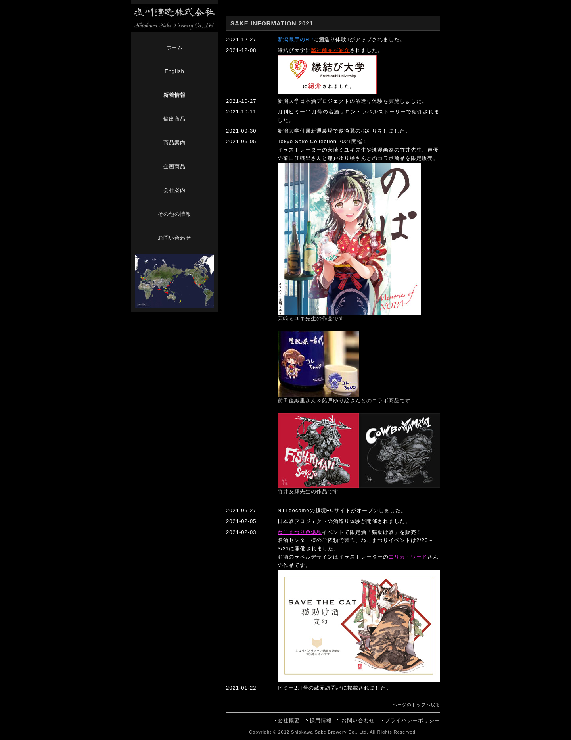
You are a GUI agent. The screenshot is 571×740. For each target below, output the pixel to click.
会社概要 (289, 720)
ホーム (174, 47)
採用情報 (321, 720)
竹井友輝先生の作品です (308, 491)
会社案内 (174, 190)
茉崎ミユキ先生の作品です (311, 318)
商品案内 (174, 143)
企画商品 (174, 166)
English (174, 71)
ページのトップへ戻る (416, 704)
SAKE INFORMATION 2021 (271, 23)
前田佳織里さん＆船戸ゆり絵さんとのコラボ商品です (344, 401)
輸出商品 (174, 119)
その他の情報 (174, 214)
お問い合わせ (174, 238)
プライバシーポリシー (412, 720)
